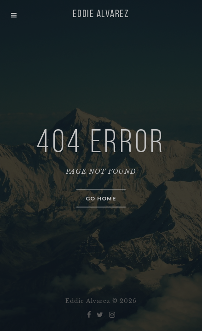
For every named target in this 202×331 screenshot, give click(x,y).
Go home (101, 198)
